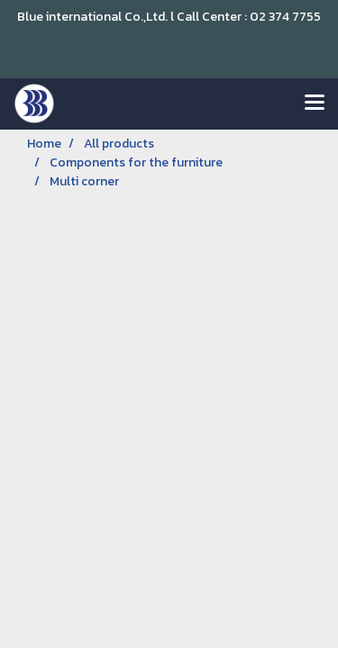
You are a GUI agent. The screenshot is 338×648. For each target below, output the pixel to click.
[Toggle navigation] (314, 103)
